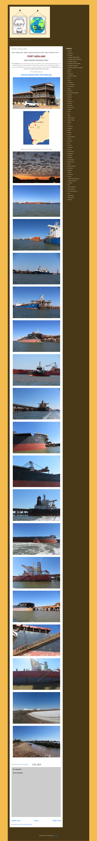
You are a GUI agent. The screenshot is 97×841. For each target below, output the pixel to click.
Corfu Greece (71, 84)
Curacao (70, 90)
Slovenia (70, 157)
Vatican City (71, 197)
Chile (69, 78)
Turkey (69, 176)
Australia (70, 55)
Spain (69, 164)
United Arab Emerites (73, 178)
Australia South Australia (74, 59)
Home (36, 821)
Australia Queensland (73, 57)
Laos (69, 124)
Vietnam (70, 199)
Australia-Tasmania (73, 65)
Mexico (69, 132)
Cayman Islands (72, 76)
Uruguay (70, 183)
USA (69, 185)
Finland (70, 97)
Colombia (70, 82)
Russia (69, 149)
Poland (69, 145)
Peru (69, 143)
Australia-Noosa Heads (74, 63)
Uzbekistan (71, 195)
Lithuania (70, 126)
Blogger (56, 835)
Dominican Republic (73, 92)
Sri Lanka (70, 168)
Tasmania (70, 174)
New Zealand (71, 136)
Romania (70, 147)
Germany (70, 101)
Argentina (70, 53)
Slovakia (70, 155)
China (69, 80)
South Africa (71, 159)
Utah (69, 193)
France (69, 99)
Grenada (70, 105)
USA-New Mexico (72, 191)
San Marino (71, 151)
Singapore (70, 153)
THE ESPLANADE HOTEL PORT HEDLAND (36, 75)
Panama (70, 141)
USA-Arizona (71, 189)
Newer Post (16, 821)
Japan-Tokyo (71, 120)
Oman (69, 139)
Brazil (69, 72)
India (69, 111)
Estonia (70, 95)
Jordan (69, 122)
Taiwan (69, 172)
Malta (69, 130)
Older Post (57, 821)
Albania (70, 51)
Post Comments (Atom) (25, 824)
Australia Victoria (72, 61)
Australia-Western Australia (75, 67)
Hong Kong (71, 107)
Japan (69, 116)
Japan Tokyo (71, 118)
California (70, 74)
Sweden (70, 170)
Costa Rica (71, 86)
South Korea (71, 162)
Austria (69, 69)
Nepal (69, 134)
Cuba (69, 88)
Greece (70, 103)
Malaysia (70, 128)
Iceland (70, 109)
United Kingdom (72, 180)
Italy (69, 113)
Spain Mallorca (72, 166)
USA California (72, 187)
